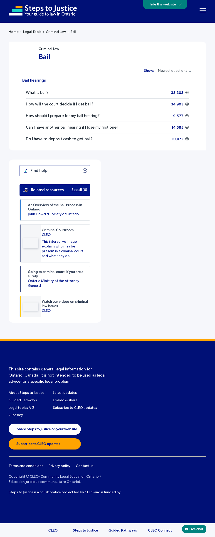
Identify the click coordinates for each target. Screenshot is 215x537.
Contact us (84, 466)
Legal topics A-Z (22, 408)
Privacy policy (59, 466)
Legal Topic (32, 32)
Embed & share (65, 400)
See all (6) (79, 190)
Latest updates (65, 393)
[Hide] (180, 4)
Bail (44, 56)
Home (14, 32)
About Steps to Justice (26, 393)
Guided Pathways (23, 400)
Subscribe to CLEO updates (75, 408)
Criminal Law (56, 32)
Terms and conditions (26, 466)
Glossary (16, 415)
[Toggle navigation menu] (203, 11)
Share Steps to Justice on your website (44, 429)
